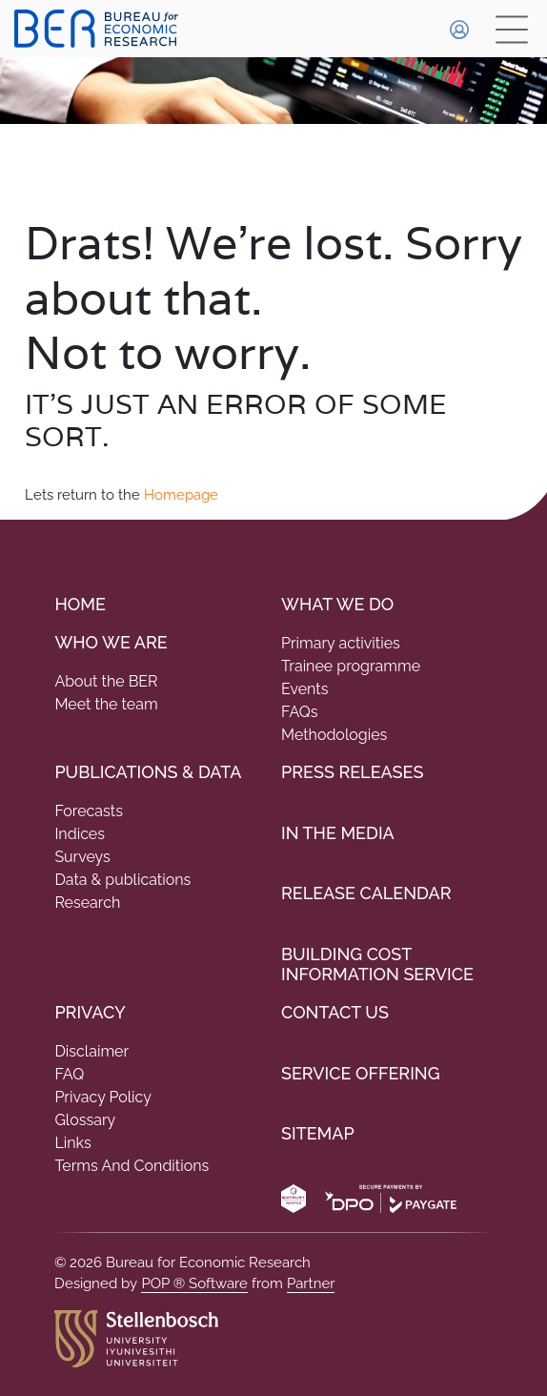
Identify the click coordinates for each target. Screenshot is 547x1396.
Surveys (82, 857)
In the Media (338, 833)
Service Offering (360, 1073)
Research (87, 902)
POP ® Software (194, 1283)
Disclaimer (91, 1051)
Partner (311, 1283)
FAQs (299, 712)
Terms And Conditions (131, 1166)
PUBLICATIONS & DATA (147, 772)
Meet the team (105, 704)
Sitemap (318, 1133)
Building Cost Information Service (377, 964)
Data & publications (122, 880)
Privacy (89, 1012)
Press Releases (352, 772)
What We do (337, 604)
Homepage (181, 494)
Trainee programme (350, 666)
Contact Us (335, 1012)
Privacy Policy (103, 1097)
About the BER (105, 681)
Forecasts (88, 811)
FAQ (69, 1074)
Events (304, 689)
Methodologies (334, 735)
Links (72, 1143)
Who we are (110, 642)
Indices (79, 834)
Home (79, 604)
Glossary (84, 1120)
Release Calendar (366, 893)
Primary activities (340, 643)
